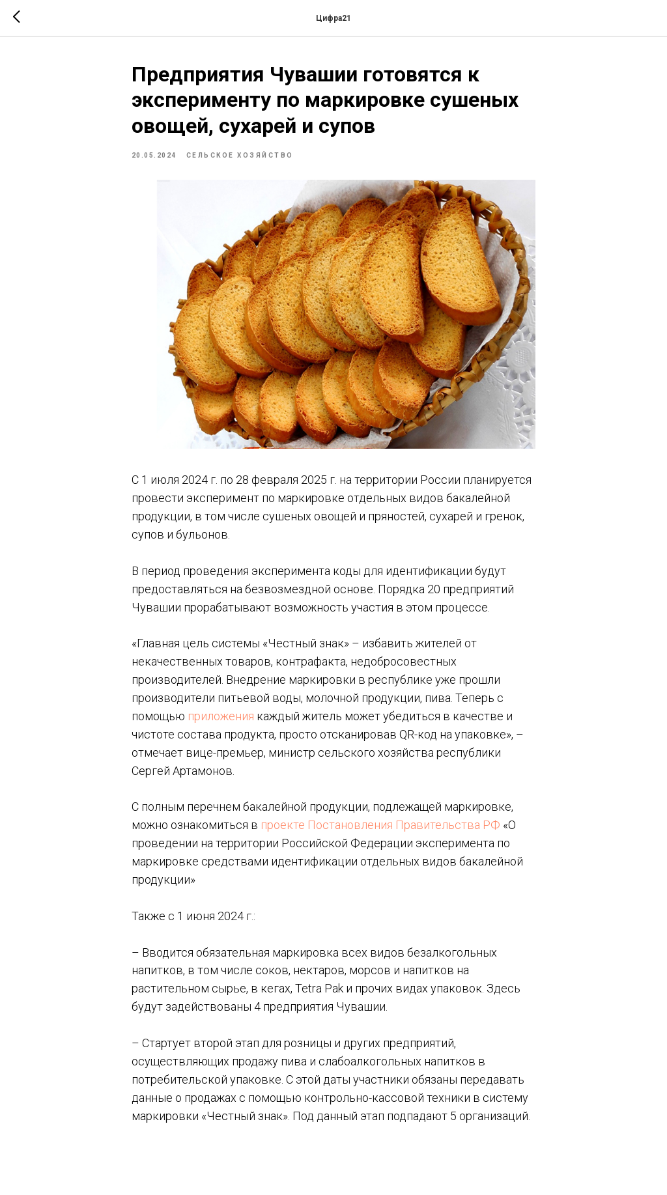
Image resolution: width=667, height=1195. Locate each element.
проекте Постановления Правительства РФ (380, 825)
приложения (221, 716)
